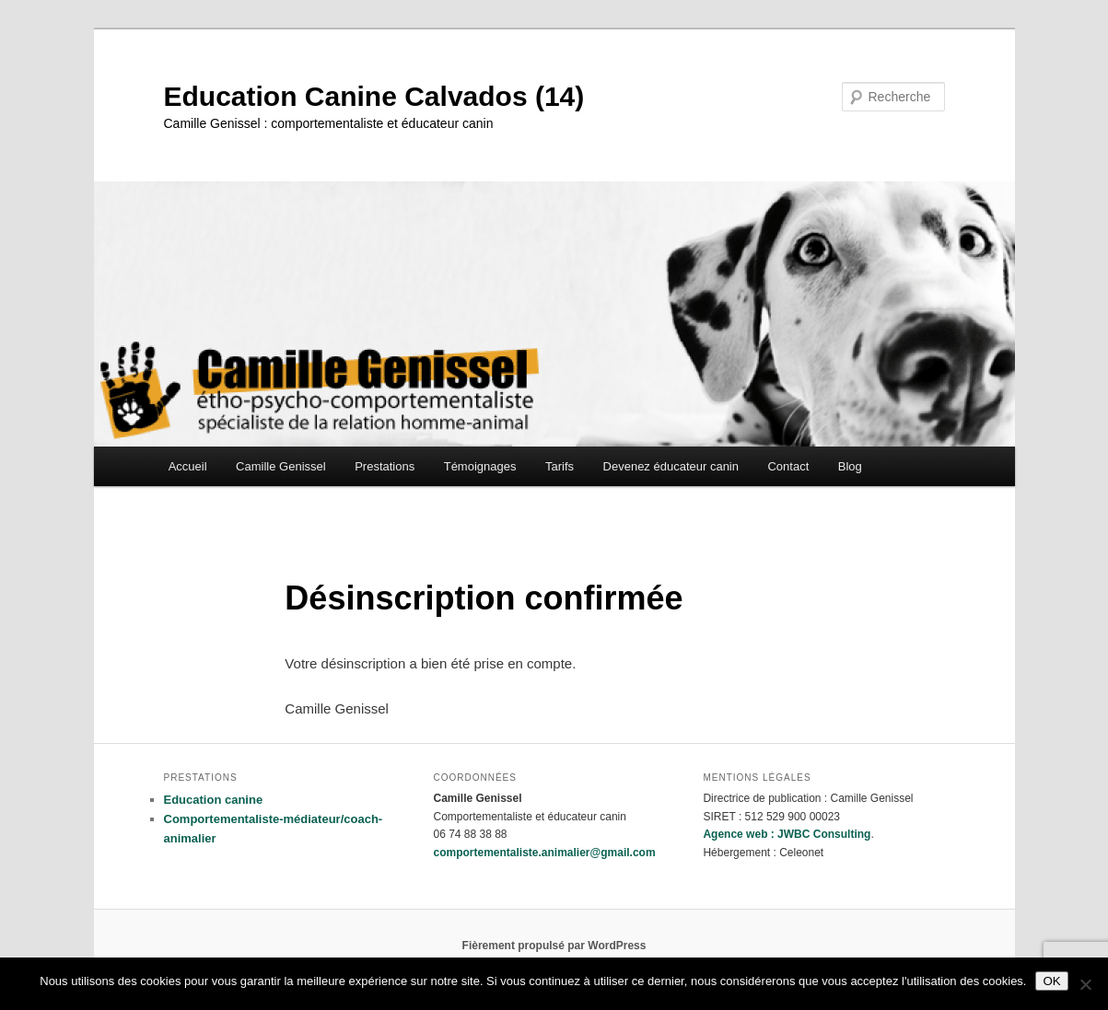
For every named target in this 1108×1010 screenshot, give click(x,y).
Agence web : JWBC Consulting (786, 834)
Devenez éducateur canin (671, 466)
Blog (850, 466)
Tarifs (559, 466)
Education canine (213, 800)
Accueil (188, 466)
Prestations (384, 466)
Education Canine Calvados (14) (374, 96)
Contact (788, 466)
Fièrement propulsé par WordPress (554, 945)
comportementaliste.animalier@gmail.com (544, 852)
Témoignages (480, 466)
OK (1051, 981)
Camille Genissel (281, 466)
